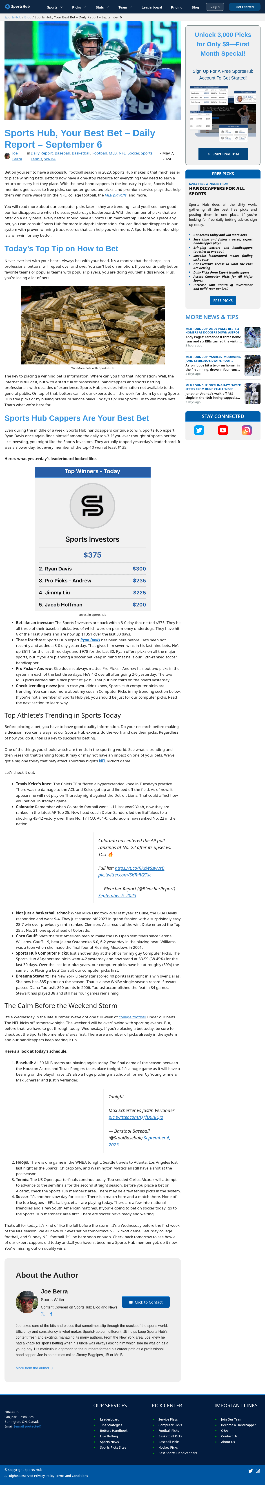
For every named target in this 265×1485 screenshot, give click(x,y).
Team (127, 7)
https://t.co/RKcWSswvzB (139, 868)
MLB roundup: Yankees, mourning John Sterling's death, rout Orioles (213, 359)
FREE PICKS (223, 300)
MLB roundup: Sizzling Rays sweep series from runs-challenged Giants (213, 387)
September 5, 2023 (117, 895)
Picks (81, 7)
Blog (27, 17)
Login (215, 6)
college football (132, 1016)
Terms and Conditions (71, 1476)
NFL (122, 153)
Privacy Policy (44, 1476)
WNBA (50, 158)
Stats (105, 7)
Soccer (133, 153)
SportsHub (12, 17)
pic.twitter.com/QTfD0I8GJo (136, 1117)
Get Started (245, 6)
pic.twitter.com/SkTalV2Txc (124, 875)
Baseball (62, 153)
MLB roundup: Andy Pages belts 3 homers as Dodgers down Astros (212, 331)
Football (99, 153)
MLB (113, 153)
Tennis (36, 158)
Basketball (81, 153)
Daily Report (42, 153)
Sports (57, 7)
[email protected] (27, 1426)
